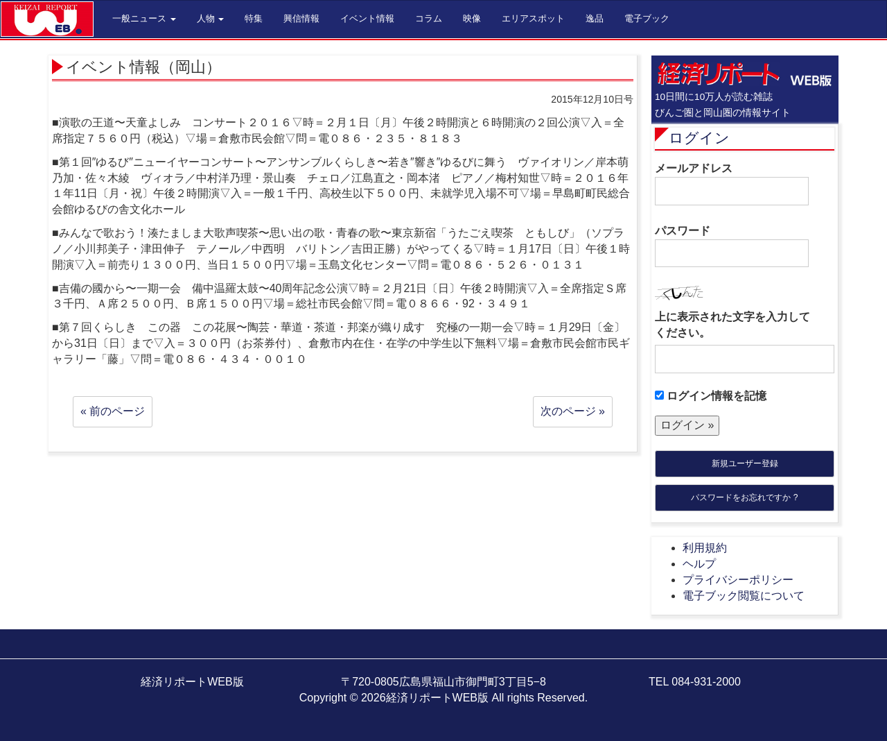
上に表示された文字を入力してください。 (732, 325)
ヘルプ (699, 564)
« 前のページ (112, 411)
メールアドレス (732, 183)
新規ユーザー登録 (745, 463)
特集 (254, 18)
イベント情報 (367, 18)
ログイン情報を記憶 (710, 396)
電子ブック (646, 18)
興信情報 (301, 18)
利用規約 (705, 548)
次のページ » (573, 411)
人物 (211, 18)
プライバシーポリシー (738, 580)
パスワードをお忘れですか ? (744, 497)
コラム (428, 18)
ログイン (699, 138)
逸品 (595, 18)
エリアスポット (533, 18)
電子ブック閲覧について (744, 596)
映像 (472, 18)
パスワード (732, 246)
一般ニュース (144, 18)
